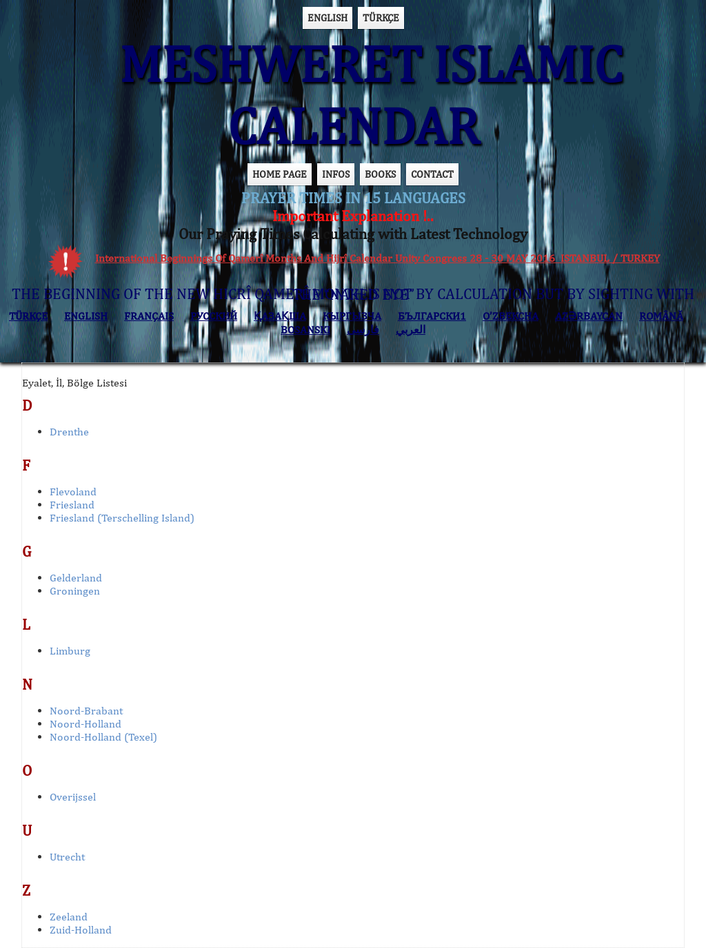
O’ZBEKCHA (510, 315)
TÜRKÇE (381, 17)
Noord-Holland (85, 723)
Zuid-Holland (81, 929)
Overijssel (73, 796)
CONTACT (432, 174)
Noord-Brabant (86, 710)
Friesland (72, 504)
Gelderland (76, 577)
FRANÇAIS (149, 315)
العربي (410, 329)
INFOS (336, 174)
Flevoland (73, 491)
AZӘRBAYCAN (589, 315)
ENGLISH (327, 17)
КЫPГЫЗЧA (352, 315)
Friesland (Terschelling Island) (122, 517)
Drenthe (69, 431)
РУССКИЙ (213, 315)
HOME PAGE (279, 174)
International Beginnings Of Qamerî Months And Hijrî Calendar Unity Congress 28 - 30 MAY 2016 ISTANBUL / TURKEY (377, 258)
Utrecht (67, 856)
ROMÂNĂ (661, 315)
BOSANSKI (305, 329)
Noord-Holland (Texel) (103, 736)
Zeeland (69, 916)
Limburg (70, 650)
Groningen (75, 590)
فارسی (363, 329)
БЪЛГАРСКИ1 (432, 315)
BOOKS (380, 174)
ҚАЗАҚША (280, 315)
